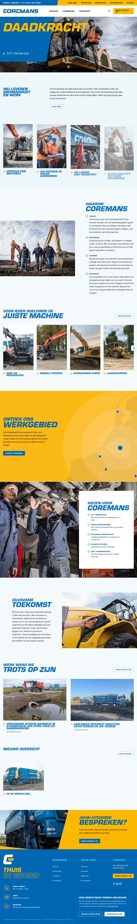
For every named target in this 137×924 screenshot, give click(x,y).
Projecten (84, 871)
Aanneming (57, 871)
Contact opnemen (14, 453)
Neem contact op (123, 875)
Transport (56, 876)
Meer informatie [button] (113, 906)
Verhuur (56, 866)
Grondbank (57, 880)
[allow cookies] (115, 914)
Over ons (84, 866)
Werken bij (84, 876)
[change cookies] (90, 914)
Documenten (86, 880)
